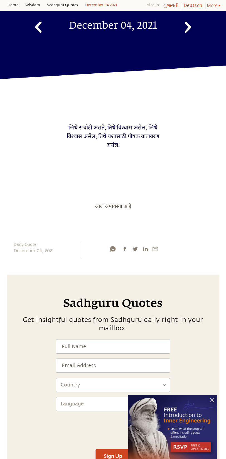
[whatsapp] (112, 249)
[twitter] (135, 249)
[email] (155, 249)
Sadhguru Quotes (62, 5)
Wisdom (32, 5)
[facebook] (125, 249)
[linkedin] (145, 249)
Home (13, 5)
